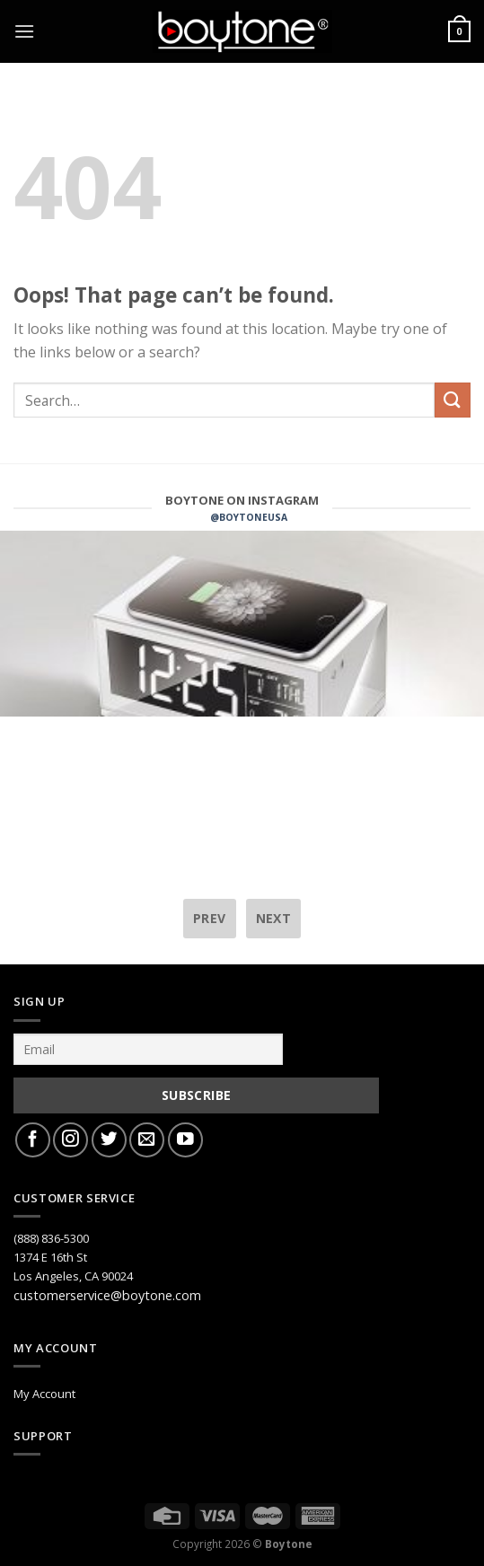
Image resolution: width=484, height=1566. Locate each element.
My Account (44, 1394)
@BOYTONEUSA (248, 517)
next (274, 918)
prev (209, 918)
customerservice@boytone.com (107, 1295)
